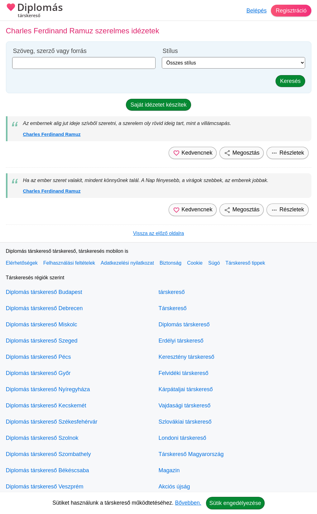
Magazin (169, 470)
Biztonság (170, 263)
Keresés (290, 81)
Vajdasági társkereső (185, 405)
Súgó (214, 263)
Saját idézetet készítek (158, 105)
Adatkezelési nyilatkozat (127, 263)
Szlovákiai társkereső (185, 422)
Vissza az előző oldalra (158, 233)
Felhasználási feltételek (69, 263)
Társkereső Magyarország (191, 454)
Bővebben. (188, 503)
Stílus (170, 51)
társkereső (172, 292)
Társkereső (173, 308)
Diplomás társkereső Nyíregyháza (48, 389)
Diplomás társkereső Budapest (44, 292)
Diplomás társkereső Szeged (42, 341)
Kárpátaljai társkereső (186, 389)
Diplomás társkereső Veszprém (45, 486)
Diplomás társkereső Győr (38, 373)
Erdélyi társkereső (181, 341)
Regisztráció (291, 10)
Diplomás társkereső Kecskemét (46, 405)
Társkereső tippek (245, 263)
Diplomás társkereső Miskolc (41, 324)
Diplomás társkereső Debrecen (44, 308)
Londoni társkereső (182, 438)
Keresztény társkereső (186, 357)
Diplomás (34, 11)
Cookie (195, 263)
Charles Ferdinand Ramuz (52, 134)
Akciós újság (174, 486)
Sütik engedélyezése (235, 503)
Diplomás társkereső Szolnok (42, 438)
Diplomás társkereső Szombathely (48, 454)
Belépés (256, 10)
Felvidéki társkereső (184, 373)
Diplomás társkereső (184, 324)
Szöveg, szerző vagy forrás (50, 51)
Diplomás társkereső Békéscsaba (47, 470)
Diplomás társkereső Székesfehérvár (52, 422)
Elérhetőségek (22, 263)
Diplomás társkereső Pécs (38, 357)
